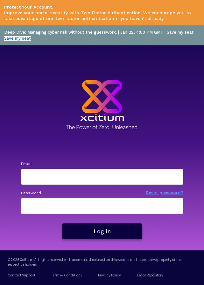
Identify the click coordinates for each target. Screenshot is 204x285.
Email (26, 164)
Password (31, 193)
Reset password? (164, 192)
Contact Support (21, 275)
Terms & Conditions (66, 275)
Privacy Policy (109, 275)
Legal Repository (150, 275)
